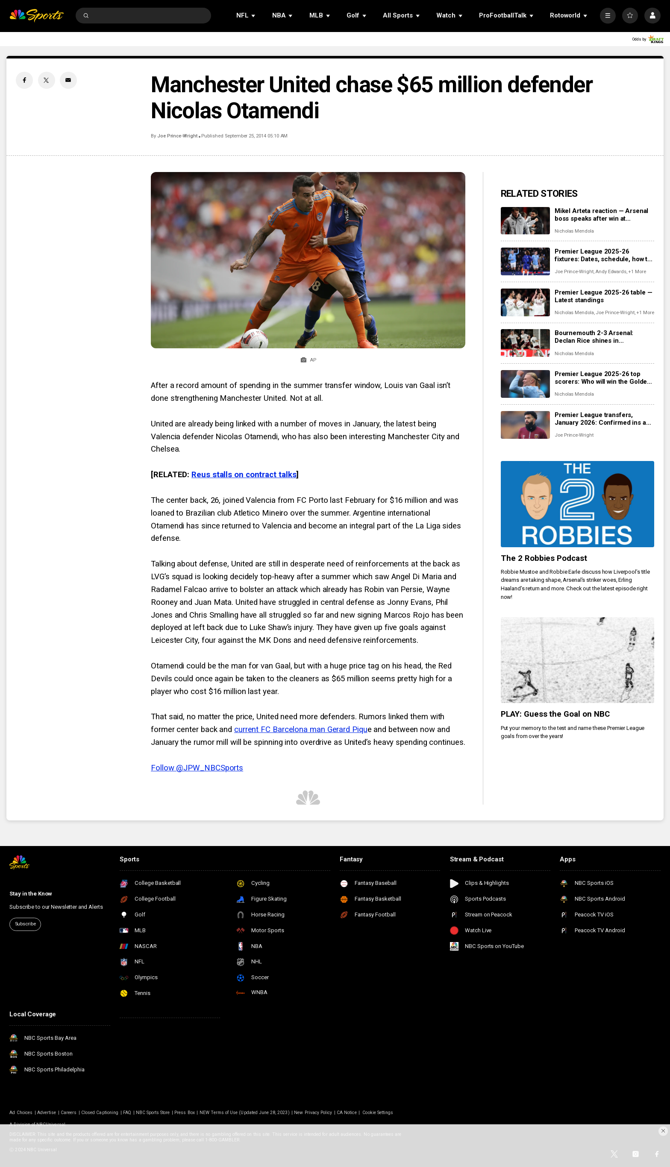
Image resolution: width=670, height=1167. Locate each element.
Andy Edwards (610, 271)
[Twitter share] (46, 80)
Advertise (46, 1112)
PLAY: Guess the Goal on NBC (555, 714)
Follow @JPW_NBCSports (197, 768)
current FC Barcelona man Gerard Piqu (300, 729)
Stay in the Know (30, 893)
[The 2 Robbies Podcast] (577, 504)
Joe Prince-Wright (177, 136)
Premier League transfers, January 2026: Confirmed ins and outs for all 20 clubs (604, 418)
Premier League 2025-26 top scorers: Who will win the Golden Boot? (603, 377)
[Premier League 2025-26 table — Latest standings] (525, 302)
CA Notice (346, 1112)
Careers (68, 1112)
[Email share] (68, 80)
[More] (608, 15)
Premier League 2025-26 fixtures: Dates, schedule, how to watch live (603, 255)
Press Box (184, 1112)
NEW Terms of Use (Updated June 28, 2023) (245, 1112)
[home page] (36, 15)
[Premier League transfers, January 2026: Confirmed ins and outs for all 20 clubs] (525, 425)
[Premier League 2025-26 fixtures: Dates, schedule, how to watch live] (525, 261)
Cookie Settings (377, 1112)
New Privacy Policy (313, 1112)
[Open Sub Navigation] (253, 16)
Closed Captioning (99, 1112)
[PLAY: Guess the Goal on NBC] (577, 660)
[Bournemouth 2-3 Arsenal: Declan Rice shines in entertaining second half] (525, 343)
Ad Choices (20, 1112)
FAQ (127, 1112)
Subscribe (25, 924)
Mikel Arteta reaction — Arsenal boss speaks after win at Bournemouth (601, 214)
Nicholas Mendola (574, 231)
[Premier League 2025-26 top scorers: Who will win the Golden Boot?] (525, 384)
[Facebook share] (24, 80)
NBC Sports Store (153, 1112)
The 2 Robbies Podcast (544, 558)
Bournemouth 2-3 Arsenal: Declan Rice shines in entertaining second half (594, 336)
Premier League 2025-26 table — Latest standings (603, 296)
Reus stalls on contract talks (243, 474)
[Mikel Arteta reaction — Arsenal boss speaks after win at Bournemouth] (525, 221)
